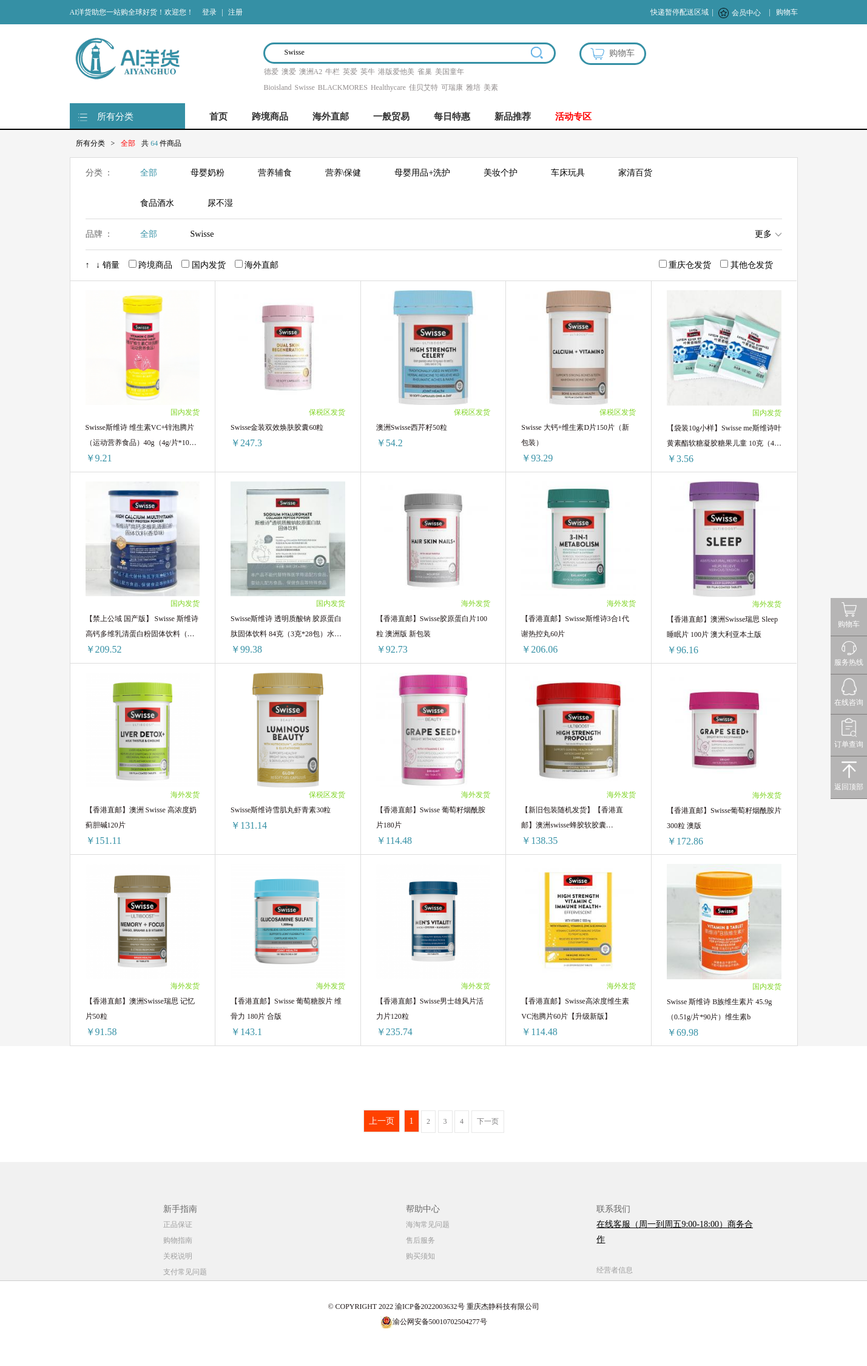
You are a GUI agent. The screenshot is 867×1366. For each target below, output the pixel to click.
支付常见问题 (185, 1272)
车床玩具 (568, 172)
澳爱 (289, 71)
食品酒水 (157, 203)
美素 (491, 87)
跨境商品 (270, 116)
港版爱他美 (396, 71)
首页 (218, 116)
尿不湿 (220, 203)
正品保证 (177, 1224)
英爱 (350, 71)
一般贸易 (391, 116)
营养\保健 (343, 172)
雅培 (473, 87)
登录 (209, 12)
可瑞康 (452, 87)
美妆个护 (501, 172)
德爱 (271, 71)
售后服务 (420, 1240)
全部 (148, 172)
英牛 (367, 71)
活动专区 (573, 116)
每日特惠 (452, 116)
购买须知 (420, 1256)
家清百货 (635, 172)
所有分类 (115, 116)
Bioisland (278, 87)
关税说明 (177, 1256)
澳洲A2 (311, 71)
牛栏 (332, 71)
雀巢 (424, 71)
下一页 (488, 1121)
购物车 (787, 12)
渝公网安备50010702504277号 (433, 1321)
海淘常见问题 (428, 1224)
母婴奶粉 (207, 172)
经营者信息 (614, 1270)
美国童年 (449, 71)
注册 (235, 12)
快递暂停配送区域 (679, 12)
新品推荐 (512, 116)
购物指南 (177, 1240)
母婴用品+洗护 (422, 172)
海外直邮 (330, 116)
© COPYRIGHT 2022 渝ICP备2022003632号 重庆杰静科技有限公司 (433, 1306)
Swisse (305, 87)
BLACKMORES (343, 87)
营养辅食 (275, 172)
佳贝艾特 (423, 87)
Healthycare (388, 87)
